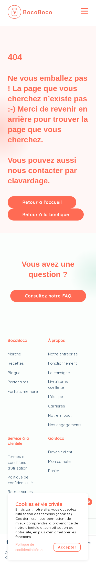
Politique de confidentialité (20, 480)
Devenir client (60, 452)
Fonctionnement (62, 363)
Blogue (14, 372)
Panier (53, 470)
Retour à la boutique (45, 214)
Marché (14, 354)
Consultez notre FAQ (48, 295)
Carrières (56, 406)
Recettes (16, 363)
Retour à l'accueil (42, 202)
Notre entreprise (63, 354)
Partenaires (18, 382)
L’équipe (55, 396)
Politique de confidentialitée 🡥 (28, 547)
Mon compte (59, 461)
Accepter (67, 547)
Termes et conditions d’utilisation (17, 462)
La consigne (59, 372)
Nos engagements (64, 424)
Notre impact (59, 415)
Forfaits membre (23, 391)
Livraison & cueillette (58, 384)
